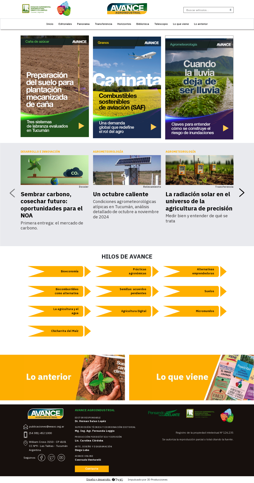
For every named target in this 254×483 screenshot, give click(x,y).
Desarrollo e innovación (40, 151)
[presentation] (12, 192)
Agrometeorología (108, 151)
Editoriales (65, 24)
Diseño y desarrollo (104, 479)
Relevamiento (152, 186)
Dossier (83, 186)
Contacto (91, 468)
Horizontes (124, 24)
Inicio (49, 24)
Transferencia (103, 24)
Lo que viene (181, 24)
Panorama (83, 24)
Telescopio (161, 24)
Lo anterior (201, 24)
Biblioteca (142, 24)
